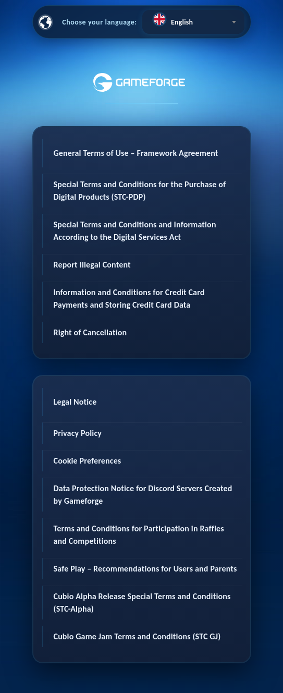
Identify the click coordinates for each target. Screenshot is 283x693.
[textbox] (193, 19)
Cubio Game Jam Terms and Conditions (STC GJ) (137, 636)
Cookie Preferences (87, 461)
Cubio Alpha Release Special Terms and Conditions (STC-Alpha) (142, 602)
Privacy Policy (78, 433)
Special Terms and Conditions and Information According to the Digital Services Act (135, 231)
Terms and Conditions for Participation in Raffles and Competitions (139, 535)
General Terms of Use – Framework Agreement (136, 153)
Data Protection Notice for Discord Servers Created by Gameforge (143, 494)
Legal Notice (75, 402)
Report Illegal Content (92, 265)
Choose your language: (99, 22)
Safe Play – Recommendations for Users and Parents (145, 569)
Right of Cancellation (90, 332)
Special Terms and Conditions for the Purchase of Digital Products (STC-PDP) (140, 190)
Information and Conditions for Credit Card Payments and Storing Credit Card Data (129, 298)
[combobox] (193, 22)
